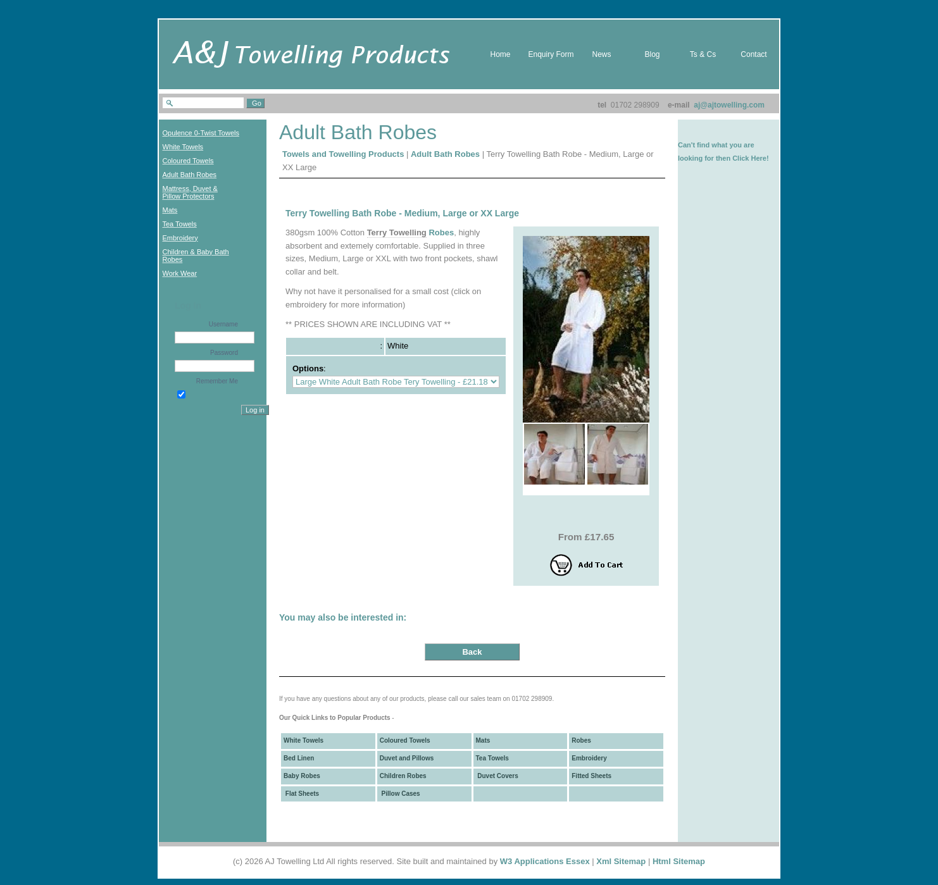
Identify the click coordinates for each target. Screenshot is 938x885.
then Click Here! (742, 158)
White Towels (303, 740)
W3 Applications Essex (545, 861)
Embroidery (589, 758)
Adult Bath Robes (445, 154)
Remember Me (217, 381)
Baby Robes (302, 775)
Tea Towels (492, 758)
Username (223, 324)
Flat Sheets (301, 793)
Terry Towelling (397, 232)
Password (224, 352)
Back (472, 652)
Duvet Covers (497, 775)
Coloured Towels (405, 740)
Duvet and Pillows (407, 758)
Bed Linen (299, 758)
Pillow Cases (400, 793)
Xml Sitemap (621, 861)
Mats (483, 740)
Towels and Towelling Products (343, 154)
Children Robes (403, 775)
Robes (441, 232)
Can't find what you (710, 145)
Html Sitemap (679, 861)
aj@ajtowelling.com (729, 105)
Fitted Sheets (591, 775)
